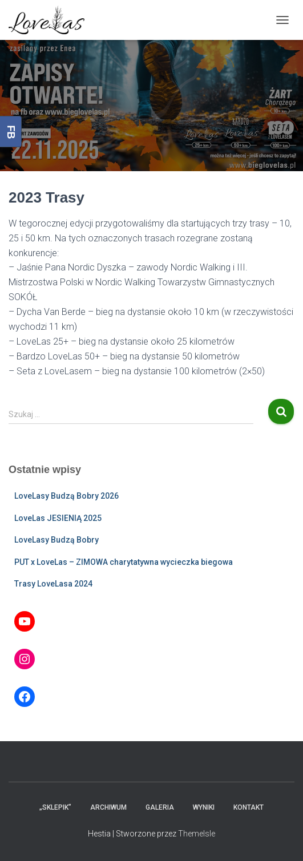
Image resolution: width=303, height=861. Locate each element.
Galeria (160, 807)
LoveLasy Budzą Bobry (56, 539)
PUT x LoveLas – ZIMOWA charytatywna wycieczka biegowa (123, 562)
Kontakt (248, 807)
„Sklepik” (55, 807)
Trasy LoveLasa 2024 (53, 583)
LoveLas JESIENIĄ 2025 (58, 518)
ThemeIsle (196, 833)
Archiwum (108, 807)
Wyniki (204, 807)
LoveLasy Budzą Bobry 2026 (66, 495)
